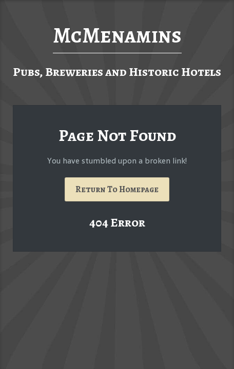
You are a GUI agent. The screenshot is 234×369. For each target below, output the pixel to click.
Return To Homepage (117, 189)
